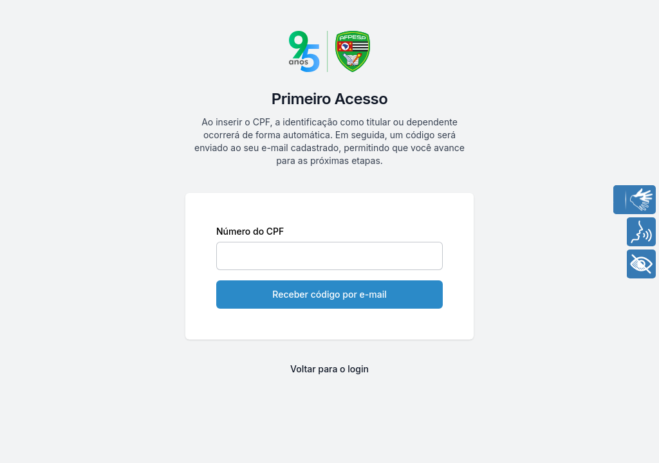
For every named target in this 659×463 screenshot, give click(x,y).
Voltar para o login (329, 368)
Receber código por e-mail (329, 294)
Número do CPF (250, 231)
